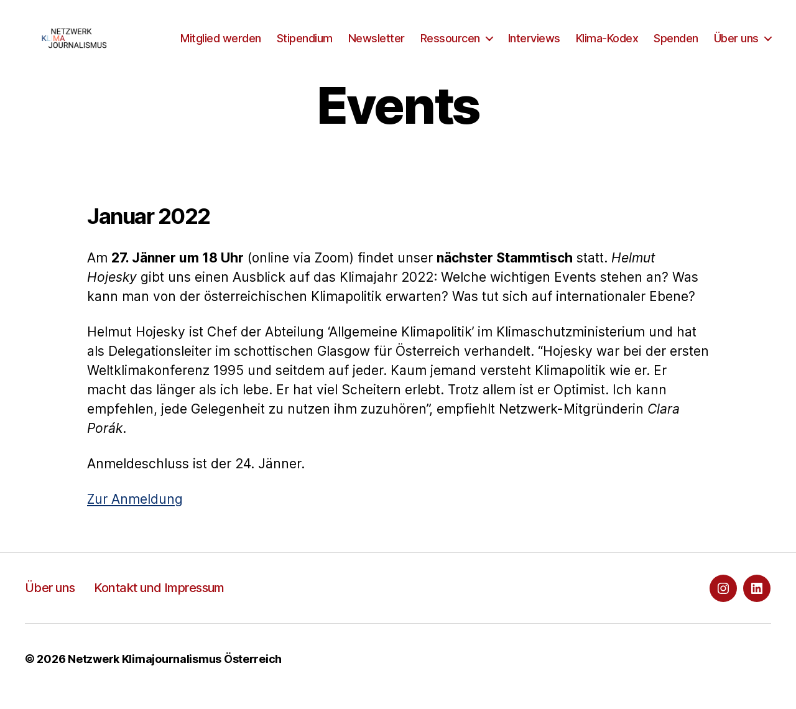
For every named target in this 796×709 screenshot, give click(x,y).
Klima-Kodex (680, 35)
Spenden (748, 35)
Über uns (736, 54)
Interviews (607, 35)
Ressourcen (523, 35)
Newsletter (449, 35)
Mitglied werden (293, 35)
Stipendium (377, 35)
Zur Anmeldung (135, 514)
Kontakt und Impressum (159, 602)
